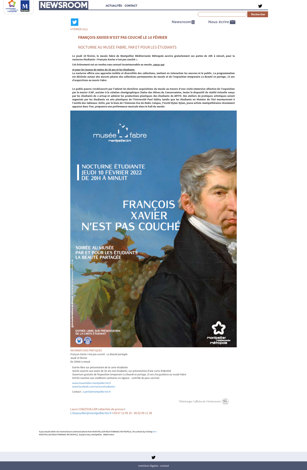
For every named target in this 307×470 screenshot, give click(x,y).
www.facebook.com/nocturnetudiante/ (93, 386)
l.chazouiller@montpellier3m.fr (91, 413)
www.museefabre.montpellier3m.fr (91, 383)
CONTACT (131, 5)
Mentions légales (148, 465)
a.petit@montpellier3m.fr (97, 391)
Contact (164, 465)
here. (155, 431)
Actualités (114, 5)
